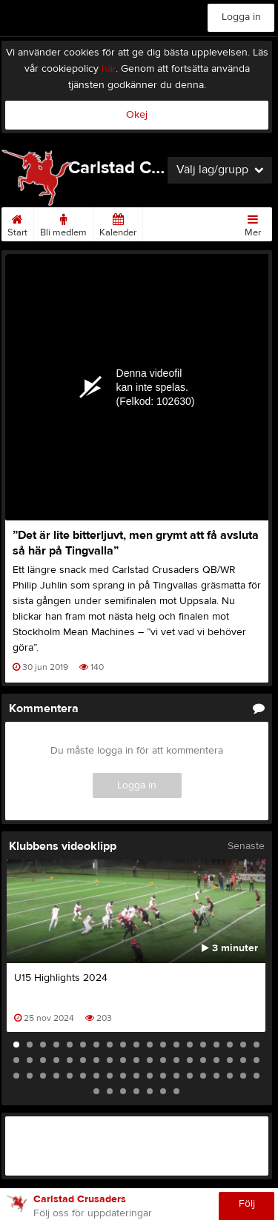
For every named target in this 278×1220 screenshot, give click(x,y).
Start (17, 222)
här (109, 69)
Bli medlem (63, 222)
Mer (253, 222)
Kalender (117, 222)
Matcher (166, 222)
